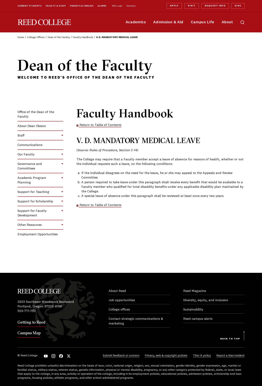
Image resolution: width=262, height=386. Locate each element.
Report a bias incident (230, 355)
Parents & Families (82, 6)
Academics (136, 22)
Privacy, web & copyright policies (166, 355)
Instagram (53, 356)
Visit (192, 6)
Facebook (61, 356)
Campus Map (29, 332)
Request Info (215, 6)
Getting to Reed (31, 322)
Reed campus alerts (198, 318)
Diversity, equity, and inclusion (205, 300)
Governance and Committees (29, 166)
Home (20, 37)
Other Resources (29, 225)
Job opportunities (122, 300)
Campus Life (202, 22)
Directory (131, 6)
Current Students (29, 6)
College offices (119, 309)
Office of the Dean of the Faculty (35, 114)
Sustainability (193, 309)
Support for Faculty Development (32, 213)
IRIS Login (117, 6)
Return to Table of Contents (98, 125)
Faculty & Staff (56, 6)
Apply (174, 6)
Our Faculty (26, 154)
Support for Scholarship (35, 201)
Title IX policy (202, 355)
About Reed (117, 291)
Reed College (44, 22)
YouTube (46, 356)
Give (238, 6)
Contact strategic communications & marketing (136, 321)
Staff (21, 135)
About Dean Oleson (31, 126)
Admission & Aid (168, 22)
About (227, 22)
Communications (29, 145)
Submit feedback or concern (121, 355)
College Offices (36, 37)
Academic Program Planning (31, 180)
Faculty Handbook (83, 37)
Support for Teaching (33, 192)
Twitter (69, 356)
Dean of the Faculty (59, 37)
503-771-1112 (26, 311)
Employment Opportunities (37, 234)
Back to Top (230, 339)
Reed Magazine (194, 291)
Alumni (102, 6)
